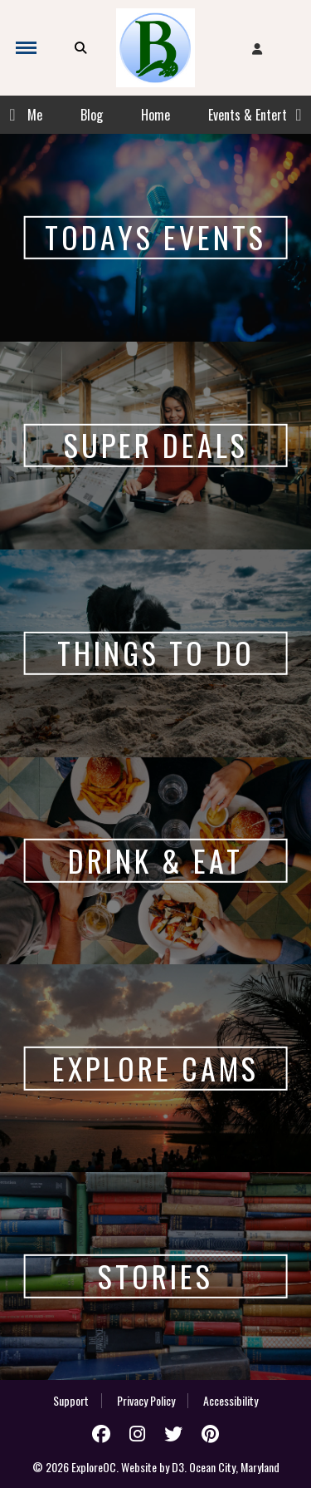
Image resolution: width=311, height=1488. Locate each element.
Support (71, 1400)
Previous (12, 115)
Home (155, 115)
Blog (91, 115)
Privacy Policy (146, 1400)
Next (298, 115)
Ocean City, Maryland (234, 1467)
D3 (178, 1467)
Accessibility (230, 1400)
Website (139, 1467)
